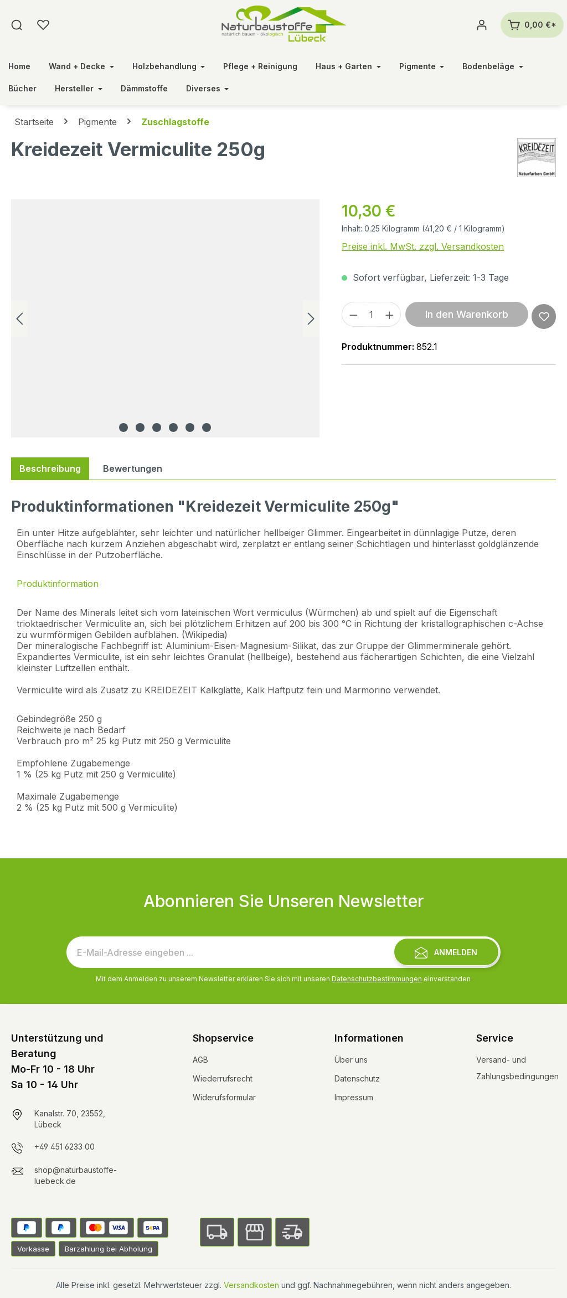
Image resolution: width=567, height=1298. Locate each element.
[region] (165, 318)
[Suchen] (16, 25)
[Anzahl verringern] (353, 314)
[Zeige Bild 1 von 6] (123, 427)
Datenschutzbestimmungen (377, 979)
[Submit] (446, 952)
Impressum (353, 1097)
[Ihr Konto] (481, 25)
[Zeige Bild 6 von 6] (206, 427)
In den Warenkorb (466, 314)
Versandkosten (251, 1285)
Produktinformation (58, 583)
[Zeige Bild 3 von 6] (156, 427)
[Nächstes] (311, 319)
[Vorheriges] (19, 319)
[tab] (50, 468)
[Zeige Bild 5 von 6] (189, 427)
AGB (200, 1059)
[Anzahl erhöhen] (389, 314)
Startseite (34, 121)
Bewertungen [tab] (132, 468)
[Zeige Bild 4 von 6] (173, 427)
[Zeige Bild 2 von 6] (140, 427)
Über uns (351, 1059)
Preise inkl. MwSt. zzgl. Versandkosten (423, 246)
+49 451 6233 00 (64, 1146)
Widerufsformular (224, 1097)
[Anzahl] (371, 314)
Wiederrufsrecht (222, 1078)
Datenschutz (357, 1078)
